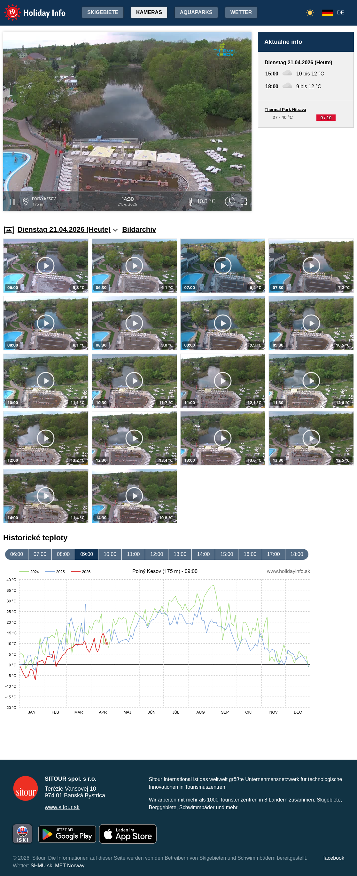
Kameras (149, 12)
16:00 (250, 554)
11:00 (133, 554)
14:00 (203, 554)
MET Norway (69, 865)
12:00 (156, 554)
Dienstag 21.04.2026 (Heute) (68, 229)
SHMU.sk (41, 865)
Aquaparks (196, 12)
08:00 (63, 554)
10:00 (110, 554)
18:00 (297, 554)
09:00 (86, 554)
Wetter (241, 12)
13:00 (180, 554)
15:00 (226, 554)
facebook (333, 858)
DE (340, 12)
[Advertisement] (306, 170)
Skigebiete (102, 12)
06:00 (16, 554)
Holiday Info (28, 8)
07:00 (40, 554)
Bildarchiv (139, 229)
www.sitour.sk (62, 807)
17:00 (273, 554)
